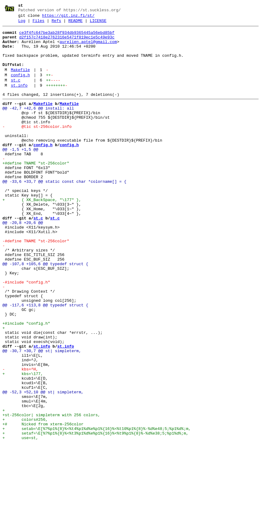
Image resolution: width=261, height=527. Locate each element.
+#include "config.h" (26, 383)
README (75, 23)
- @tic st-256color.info (37, 147)
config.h (20, 87)
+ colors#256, (25, 498)
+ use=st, (20, 520)
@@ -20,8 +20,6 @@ (22, 262)
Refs (56, 23)
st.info (19, 99)
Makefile (20, 81)
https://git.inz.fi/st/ (68, 17)
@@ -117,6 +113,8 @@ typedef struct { (45, 361)
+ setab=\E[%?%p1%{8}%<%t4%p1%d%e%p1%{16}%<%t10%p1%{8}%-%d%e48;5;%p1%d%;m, (96, 509)
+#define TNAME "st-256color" (35, 190)
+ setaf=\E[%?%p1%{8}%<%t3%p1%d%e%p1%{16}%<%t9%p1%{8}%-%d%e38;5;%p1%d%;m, (95, 515)
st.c (15, 93)
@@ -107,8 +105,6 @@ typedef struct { (45, 311)
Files (38, 23)
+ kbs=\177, (22, 443)
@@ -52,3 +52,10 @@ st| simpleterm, (42, 465)
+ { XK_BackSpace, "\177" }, (41, 234)
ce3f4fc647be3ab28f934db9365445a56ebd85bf (67, 36)
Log (21, 23)
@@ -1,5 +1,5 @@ (20, 174)
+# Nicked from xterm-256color (42, 504)
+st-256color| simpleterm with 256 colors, (51, 493)
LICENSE (98, 23)
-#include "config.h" (26, 333)
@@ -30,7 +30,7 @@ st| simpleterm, (41, 416)
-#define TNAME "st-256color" (35, 284)
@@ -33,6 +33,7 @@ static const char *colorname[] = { (64, 212)
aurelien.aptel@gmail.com (88, 47)
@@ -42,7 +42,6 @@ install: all (38, 125)
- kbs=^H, (20, 438)
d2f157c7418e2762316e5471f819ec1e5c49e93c (67, 42)
